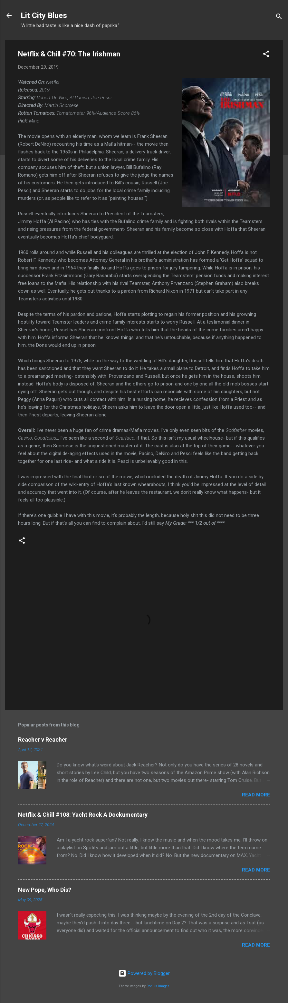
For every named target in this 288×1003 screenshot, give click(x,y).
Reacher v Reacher (42, 739)
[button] (266, 55)
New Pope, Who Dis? (44, 889)
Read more (256, 795)
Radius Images (158, 986)
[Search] (279, 17)
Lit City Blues (44, 15)
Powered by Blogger (144, 973)
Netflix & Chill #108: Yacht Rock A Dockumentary (83, 814)
